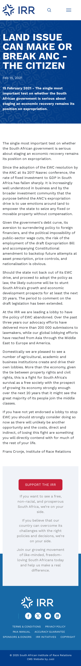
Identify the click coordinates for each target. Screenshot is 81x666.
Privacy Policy (55, 626)
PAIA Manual (21, 631)
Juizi (51, 659)
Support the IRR (40, 485)
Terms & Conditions (26, 626)
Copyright (67, 636)
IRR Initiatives (46, 636)
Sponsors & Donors (17, 636)
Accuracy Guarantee (50, 631)
